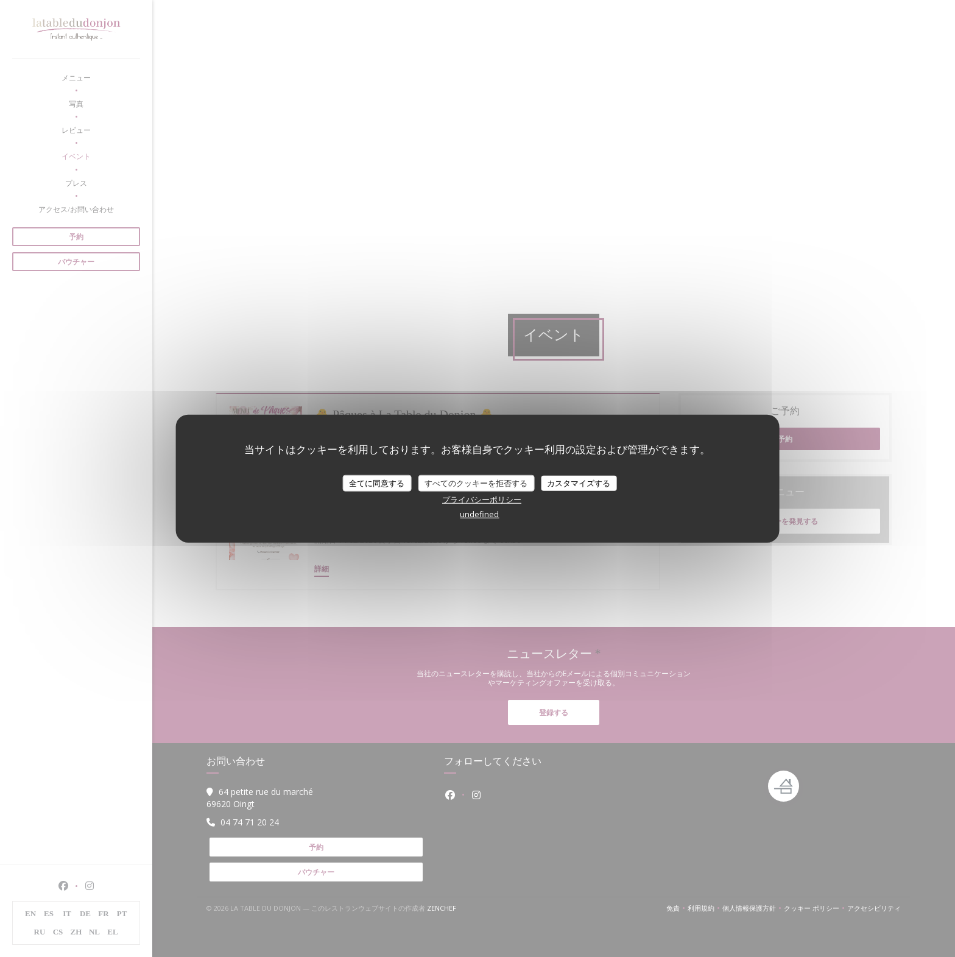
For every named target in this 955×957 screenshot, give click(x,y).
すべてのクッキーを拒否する (476, 482)
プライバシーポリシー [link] (481, 499)
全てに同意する (376, 482)
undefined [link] (479, 514)
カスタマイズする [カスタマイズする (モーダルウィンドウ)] (578, 482)
